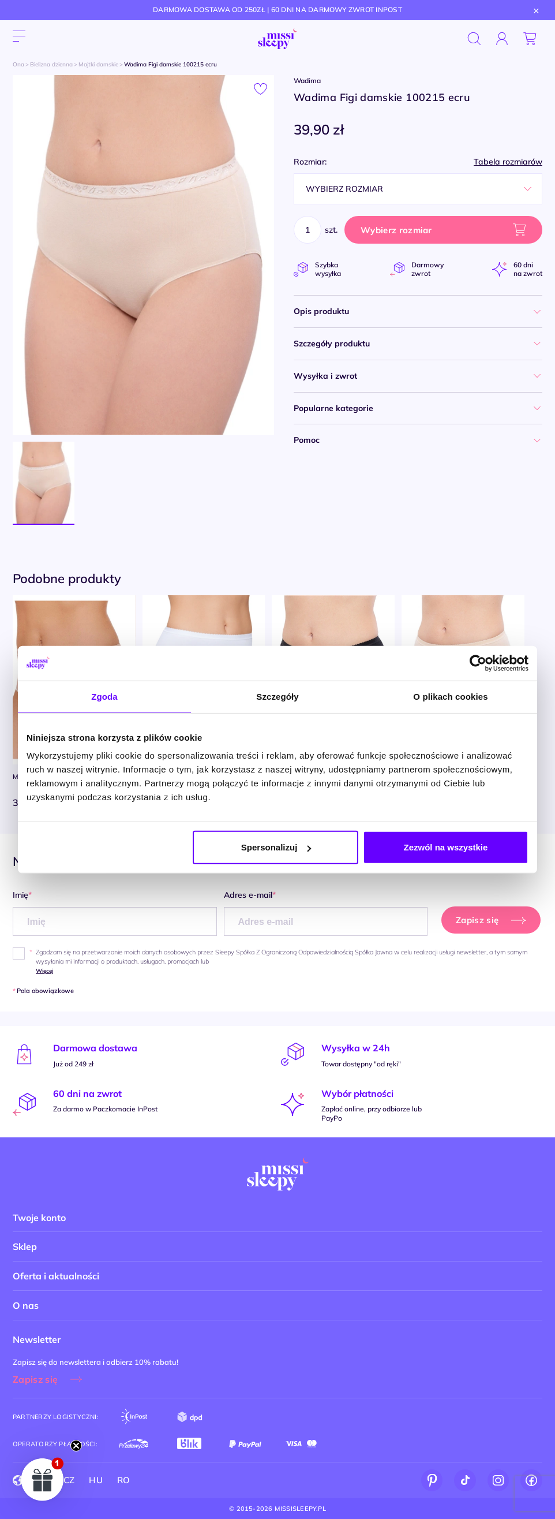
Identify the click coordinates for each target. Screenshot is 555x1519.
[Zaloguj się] (502, 38)
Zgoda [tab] (104, 696)
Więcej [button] (44, 971)
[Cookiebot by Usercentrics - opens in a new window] (477, 662)
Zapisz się (35, 1379)
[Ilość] (307, 230)
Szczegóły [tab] (277, 696)
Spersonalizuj (276, 847)
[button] (43, 1479)
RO (123, 1480)
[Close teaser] (76, 1445)
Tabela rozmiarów (508, 162)
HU (96, 1480)
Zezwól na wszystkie (446, 847)
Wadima (307, 80)
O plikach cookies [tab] (450, 696)
